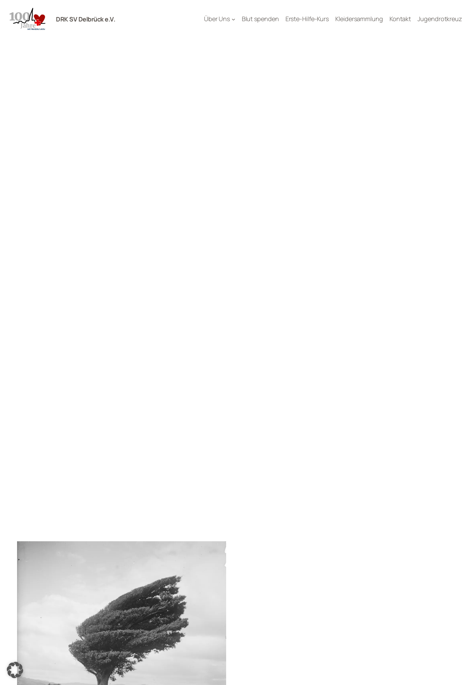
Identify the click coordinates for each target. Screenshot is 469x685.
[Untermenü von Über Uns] (233, 19)
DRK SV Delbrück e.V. (85, 19)
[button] (15, 670)
